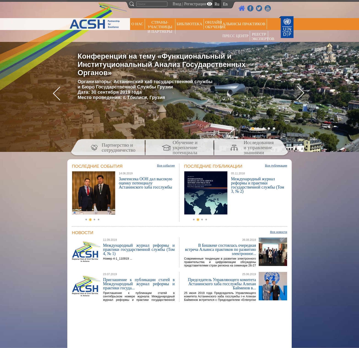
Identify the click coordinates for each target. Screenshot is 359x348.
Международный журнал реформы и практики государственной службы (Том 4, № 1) (139, 249)
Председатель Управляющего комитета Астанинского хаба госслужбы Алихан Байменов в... (222, 283)
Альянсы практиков (243, 24)
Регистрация (195, 4)
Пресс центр (235, 36)
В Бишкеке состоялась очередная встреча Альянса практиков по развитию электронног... (220, 249)
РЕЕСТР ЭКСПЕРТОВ (259, 36)
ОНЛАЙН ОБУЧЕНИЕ (213, 24)
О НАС (137, 24)
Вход (177, 4)
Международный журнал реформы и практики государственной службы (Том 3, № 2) (257, 185)
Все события (166, 165)
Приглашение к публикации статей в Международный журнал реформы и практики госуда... (139, 283)
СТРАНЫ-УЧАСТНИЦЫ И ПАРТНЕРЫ (160, 27)
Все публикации (276, 165)
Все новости (278, 232)
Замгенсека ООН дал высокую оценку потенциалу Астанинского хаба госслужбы (145, 183)
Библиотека (189, 24)
